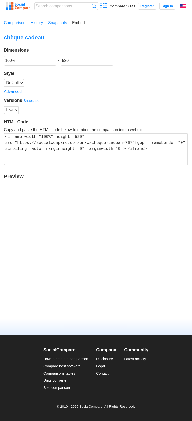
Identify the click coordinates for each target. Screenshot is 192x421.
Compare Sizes (123, 6)
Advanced (13, 91)
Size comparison (57, 388)
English (183, 6)
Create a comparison (103, 6)
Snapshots (57, 23)
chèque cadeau (24, 37)
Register (147, 6)
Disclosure (104, 359)
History (37, 23)
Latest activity (135, 359)
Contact (102, 373)
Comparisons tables (59, 373)
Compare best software (62, 366)
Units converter (56, 380)
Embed (78, 23)
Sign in (167, 6)
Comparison (15, 23)
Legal (100, 366)
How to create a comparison (66, 359)
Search (94, 6)
